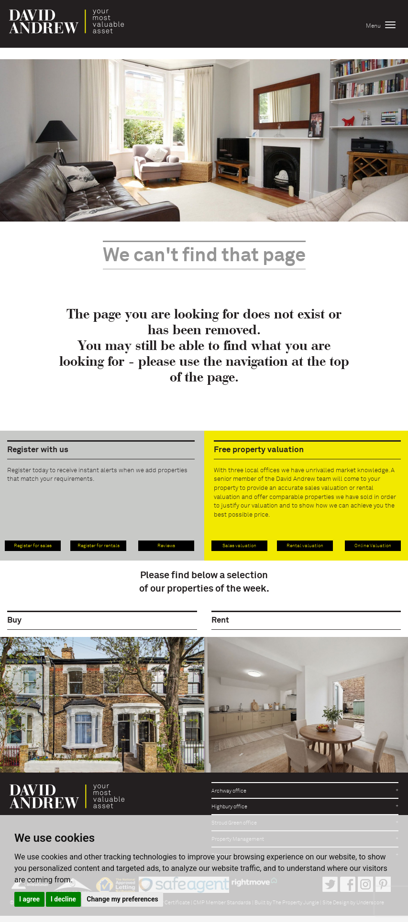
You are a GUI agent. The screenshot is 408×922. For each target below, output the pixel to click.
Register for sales (33, 545)
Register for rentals (98, 545)
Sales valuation (239, 545)
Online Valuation (372, 545)
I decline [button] (63, 899)
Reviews (166, 545)
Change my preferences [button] (122, 899)
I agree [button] (29, 899)
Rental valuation (305, 545)
